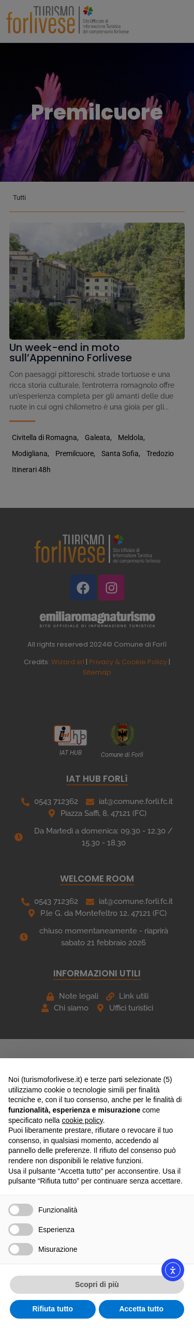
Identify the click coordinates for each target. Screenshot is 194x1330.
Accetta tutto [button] (141, 1309)
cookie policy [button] (82, 1120)
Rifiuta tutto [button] (52, 1309)
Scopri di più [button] (97, 1284)
